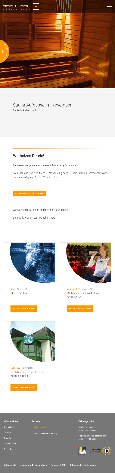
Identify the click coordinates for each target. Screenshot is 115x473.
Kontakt (55, 465)
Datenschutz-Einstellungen (82, 465)
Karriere (7, 433)
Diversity (7, 438)
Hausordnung (40, 465)
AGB (64, 465)
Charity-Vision (10, 444)
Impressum (25, 465)
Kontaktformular (45, 434)
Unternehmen (9, 427)
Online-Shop (9, 449)
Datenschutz (10, 465)
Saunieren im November (28, 193)
